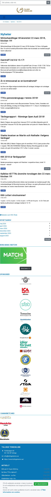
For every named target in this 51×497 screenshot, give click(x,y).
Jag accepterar (41, 484)
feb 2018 (19, 21)
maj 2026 (3, 224)
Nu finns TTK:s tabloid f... (9, 472)
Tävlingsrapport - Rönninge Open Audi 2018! (23, 116)
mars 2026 (3, 228)
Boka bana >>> (25, 268)
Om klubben (6, 21)
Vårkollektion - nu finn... (8, 475)
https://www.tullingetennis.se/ (14, 459)
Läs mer (47, 55)
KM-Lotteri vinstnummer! (13, 195)
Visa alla (47, 239)
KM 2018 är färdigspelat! (13, 157)
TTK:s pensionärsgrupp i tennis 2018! (19, 98)
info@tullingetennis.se (11, 456)
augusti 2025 (4, 236)
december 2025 (5, 231)
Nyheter (13, 21)
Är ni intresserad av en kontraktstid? (19, 81)
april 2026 (3, 226)
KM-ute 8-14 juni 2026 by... (10, 469)
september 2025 (5, 233)
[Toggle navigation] (4, 17)
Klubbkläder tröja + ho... (8, 478)
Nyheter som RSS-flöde (8, 215)
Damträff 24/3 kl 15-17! (12, 60)
